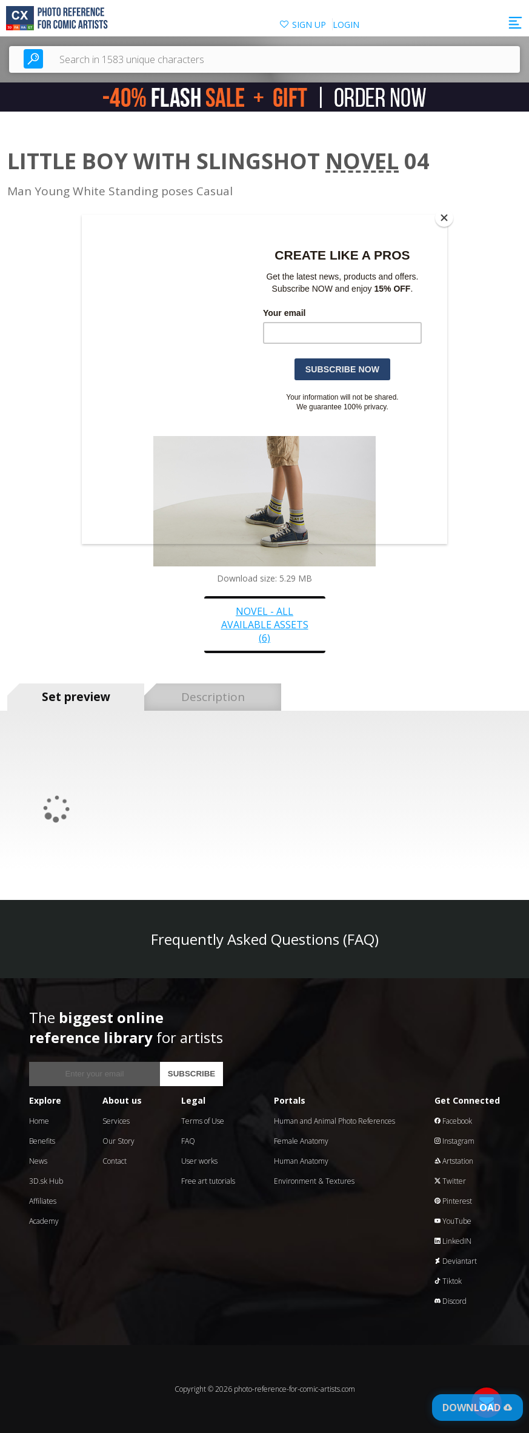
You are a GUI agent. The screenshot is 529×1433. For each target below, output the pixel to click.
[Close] (444, 218)
